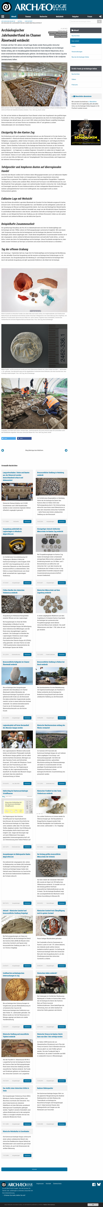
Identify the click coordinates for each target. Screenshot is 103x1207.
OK (93, 1204)
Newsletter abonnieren (82, 96)
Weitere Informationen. (49, 1204)
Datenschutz (57, 1184)
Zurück (34, 1169)
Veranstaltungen (77, 52)
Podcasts (75, 85)
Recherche (43, 16)
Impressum (40, 1184)
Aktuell (13, 16)
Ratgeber (75, 16)
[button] (8, 438)
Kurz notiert (28, 21)
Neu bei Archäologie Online (80, 57)
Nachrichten (76, 36)
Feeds (73, 46)
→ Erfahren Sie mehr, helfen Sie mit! (13, 1195)
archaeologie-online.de (8, 21)
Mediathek (59, 16)
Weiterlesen (27, 521)
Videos (74, 79)
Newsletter (93, 102)
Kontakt (48, 1184)
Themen (28, 16)
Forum (89, 16)
